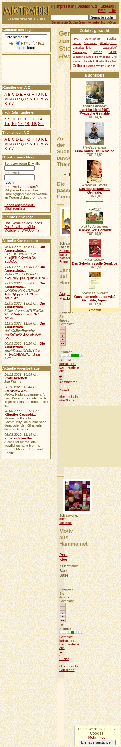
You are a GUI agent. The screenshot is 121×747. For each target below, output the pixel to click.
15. (7, 123)
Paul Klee (63, 557)
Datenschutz (87, 6)
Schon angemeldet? (19, 205)
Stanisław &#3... (17, 391)
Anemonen (90, 43)
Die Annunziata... (24, 248)
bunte (63, 254)
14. (40, 119)
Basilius (112, 38)
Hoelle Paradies (106, 61)
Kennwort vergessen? (21, 186)
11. (20, 119)
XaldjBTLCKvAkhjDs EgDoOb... (20, 259)
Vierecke (65, 523)
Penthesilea (102, 56)
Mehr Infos (96, 737)
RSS (102, 11)
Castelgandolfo (82, 47)
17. (21, 123)
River (76, 38)
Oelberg (79, 65)
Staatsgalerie (108, 43)
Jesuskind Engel (83, 56)
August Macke (65, 296)
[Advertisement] (90, 436)
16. (13, 123)
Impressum (65, 6)
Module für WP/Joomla (21, 230)
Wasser (64, 258)
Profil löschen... (17, 378)
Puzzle (64, 389)
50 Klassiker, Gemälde (95, 230)
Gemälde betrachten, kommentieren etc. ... (70, 367)
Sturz (112, 52)
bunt (62, 519)
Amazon (94, 310)
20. (41, 123)
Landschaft (67, 247)
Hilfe (112, 11)
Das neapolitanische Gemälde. (94, 190)
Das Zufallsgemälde (19, 227)
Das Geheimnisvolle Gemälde (94, 263)
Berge (63, 261)
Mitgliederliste (14, 208)
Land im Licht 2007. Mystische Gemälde (94, 111)
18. (27, 123)
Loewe (77, 43)
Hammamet (67, 251)
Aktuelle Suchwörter (102, 22)
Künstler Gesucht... (20, 414)
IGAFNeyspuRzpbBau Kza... (26, 278)
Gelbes (90, 65)
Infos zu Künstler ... (20, 438)
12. (27, 119)
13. (33, 119)
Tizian (97, 52)
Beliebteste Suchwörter (68, 22)
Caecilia (110, 65)
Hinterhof (88, 61)
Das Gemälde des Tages (23, 223)
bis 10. (10, 119)
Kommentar (68, 382)
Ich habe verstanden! (97, 742)
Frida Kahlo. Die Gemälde (94, 151)
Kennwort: (12, 172)
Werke (100, 65)
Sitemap (107, 6)
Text (41, 43)
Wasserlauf (110, 47)
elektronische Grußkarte (69, 398)
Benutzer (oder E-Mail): (22, 163)
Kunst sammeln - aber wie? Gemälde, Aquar (95, 298)
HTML (25, 43)
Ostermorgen (93, 38)
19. (34, 123)
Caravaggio (80, 52)
